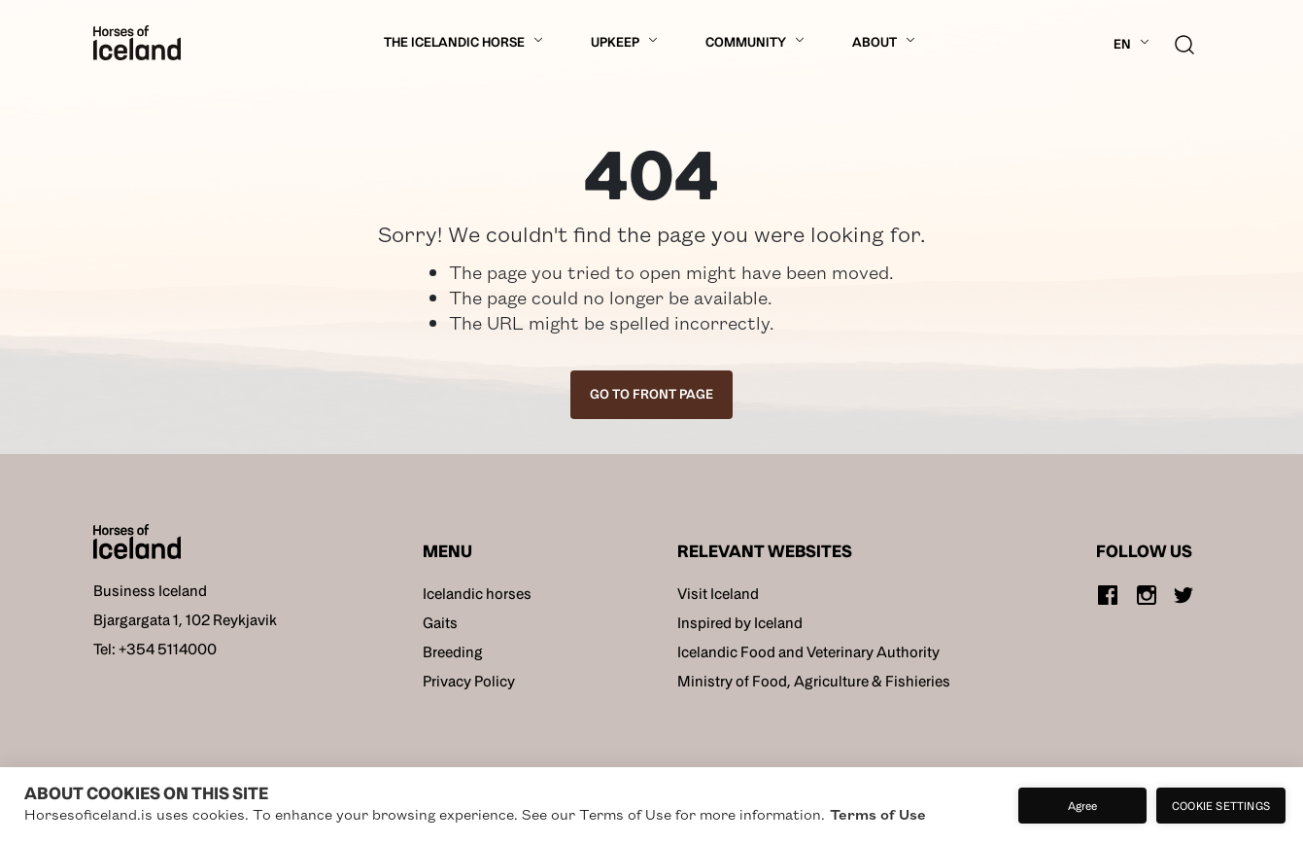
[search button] (1184, 42)
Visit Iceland (718, 593)
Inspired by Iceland (740, 623)
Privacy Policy (469, 681)
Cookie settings (1221, 804)
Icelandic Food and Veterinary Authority (808, 652)
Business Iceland (150, 590)
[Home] (137, 42)
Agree (1083, 804)
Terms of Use (878, 814)
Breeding (453, 652)
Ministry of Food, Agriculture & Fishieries (813, 681)
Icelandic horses (477, 593)
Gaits (440, 623)
